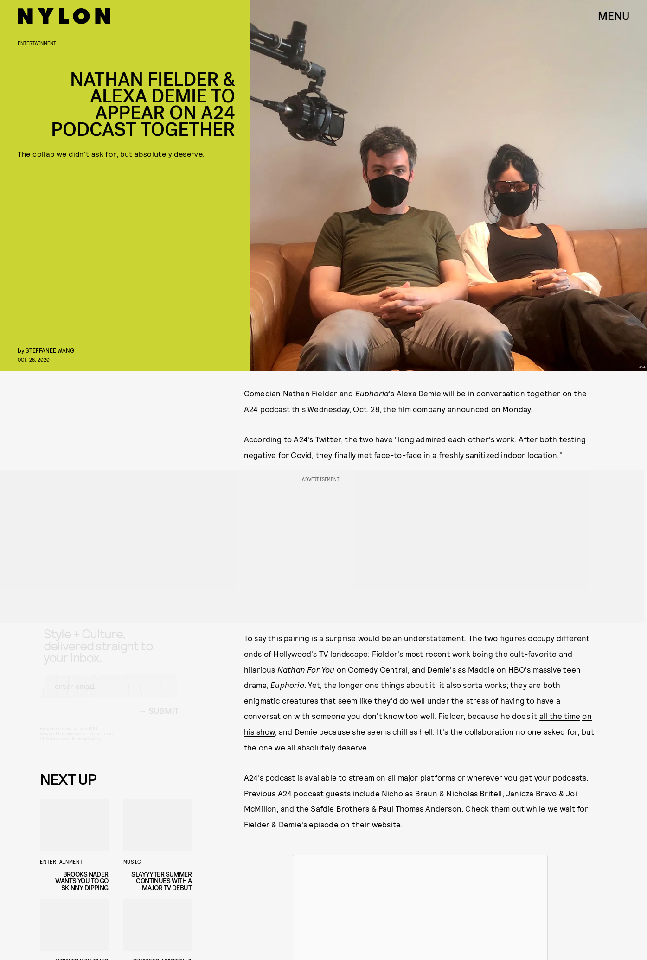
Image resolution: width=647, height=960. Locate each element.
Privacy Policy (86, 747)
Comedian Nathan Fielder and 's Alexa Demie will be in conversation (384, 393)
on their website (370, 824)
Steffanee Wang (50, 350)
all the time (559, 715)
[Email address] (109, 694)
